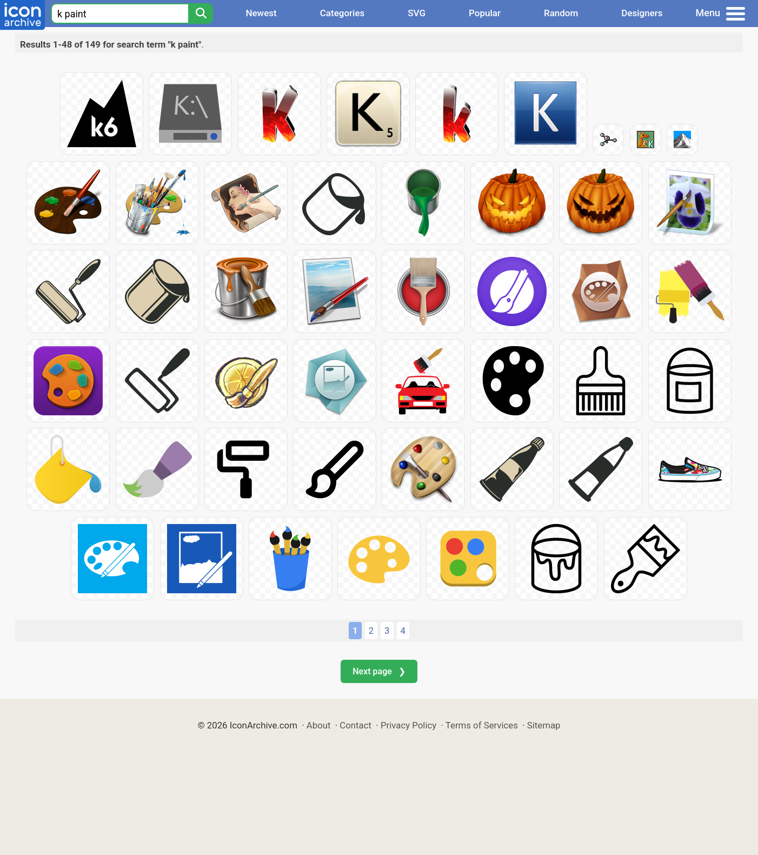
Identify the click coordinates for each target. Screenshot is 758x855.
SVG (416, 13)
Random (561, 13)
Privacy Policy (408, 725)
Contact (355, 725)
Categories (342, 13)
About (319, 725)
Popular (485, 13)
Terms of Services (482, 725)
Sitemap (544, 725)
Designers (641, 13)
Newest (260, 13)
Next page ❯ (379, 671)
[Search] (200, 13)
